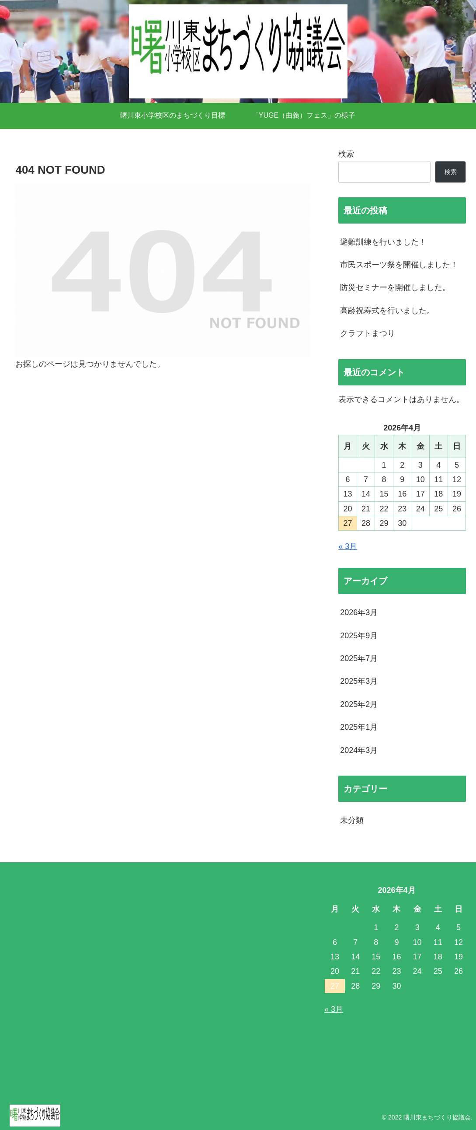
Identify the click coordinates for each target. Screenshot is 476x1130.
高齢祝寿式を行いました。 (387, 310)
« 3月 (347, 546)
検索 (346, 154)
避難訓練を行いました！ (383, 242)
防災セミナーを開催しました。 (395, 287)
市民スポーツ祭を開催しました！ (399, 264)
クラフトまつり (367, 333)
